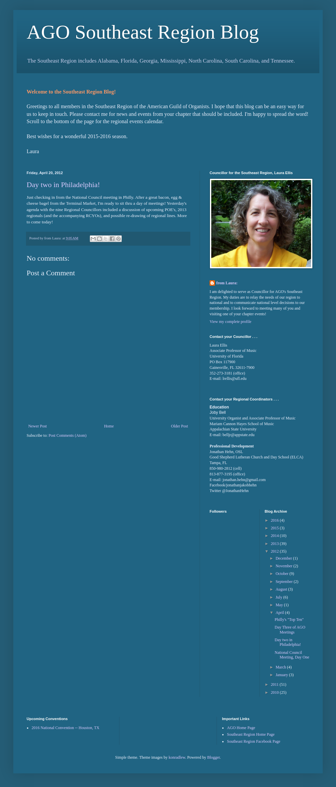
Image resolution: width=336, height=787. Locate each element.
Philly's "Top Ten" (288, 619)
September (284, 581)
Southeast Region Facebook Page (253, 741)
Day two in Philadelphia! (63, 184)
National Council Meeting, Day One (291, 654)
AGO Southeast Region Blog (143, 32)
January (282, 674)
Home (109, 426)
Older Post (179, 426)
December (284, 558)
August (281, 589)
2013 (275, 543)
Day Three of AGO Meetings (289, 629)
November (284, 566)
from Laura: (227, 283)
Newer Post (37, 426)
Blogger (213, 757)
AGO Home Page (241, 727)
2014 (275, 535)
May (279, 605)
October (282, 573)
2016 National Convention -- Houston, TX (65, 727)
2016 (275, 520)
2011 (275, 684)
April (280, 612)
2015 (275, 528)
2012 (275, 551)
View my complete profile (231, 321)
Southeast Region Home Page (250, 734)
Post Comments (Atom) (67, 435)
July (279, 597)
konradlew (177, 757)
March (281, 667)
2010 (275, 692)
